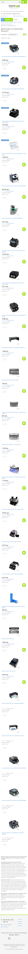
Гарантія (20, 923)
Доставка (20, 921)
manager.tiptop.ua (7, 924)
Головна (20, 919)
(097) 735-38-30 (6, 919)
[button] (2, 2)
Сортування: (4, 34)
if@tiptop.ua (5, 926)
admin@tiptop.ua (14, 946)
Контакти (20, 925)
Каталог (7, 19)
